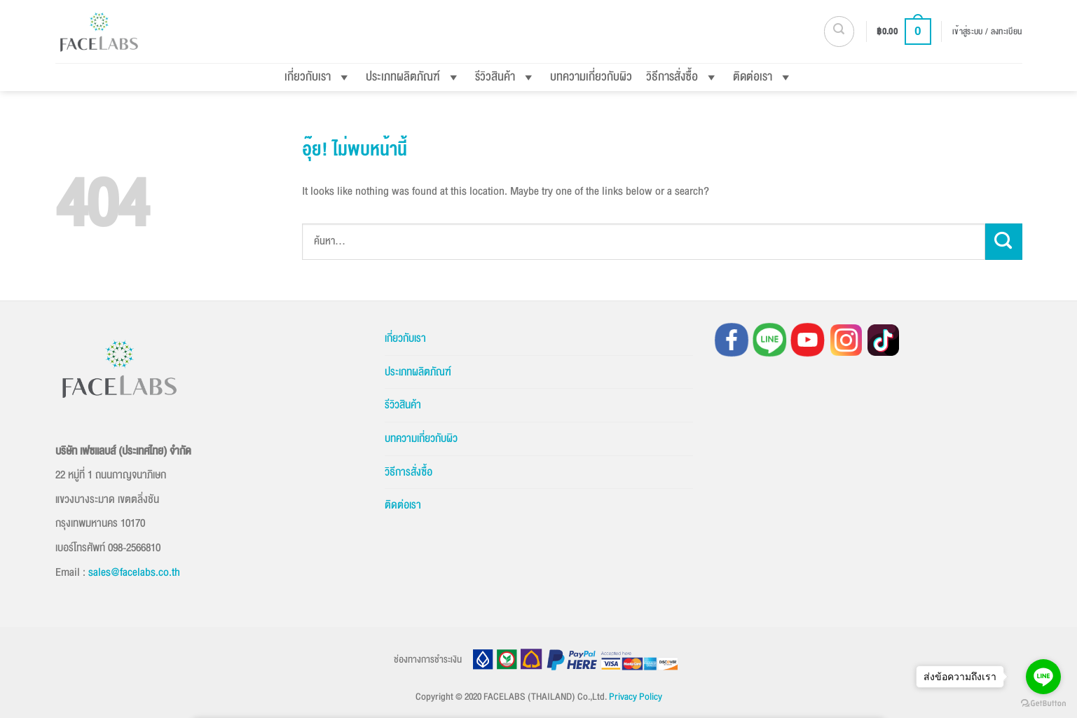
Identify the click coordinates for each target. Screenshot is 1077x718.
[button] (839, 31)
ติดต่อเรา (763, 77)
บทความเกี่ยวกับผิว (591, 77)
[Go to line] (1043, 676)
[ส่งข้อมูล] (1003, 241)
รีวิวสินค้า (505, 77)
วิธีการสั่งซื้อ (682, 77)
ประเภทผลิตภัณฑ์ (413, 77)
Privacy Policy (635, 697)
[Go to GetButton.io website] (1043, 703)
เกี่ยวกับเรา (318, 77)
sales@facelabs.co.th (134, 572)
